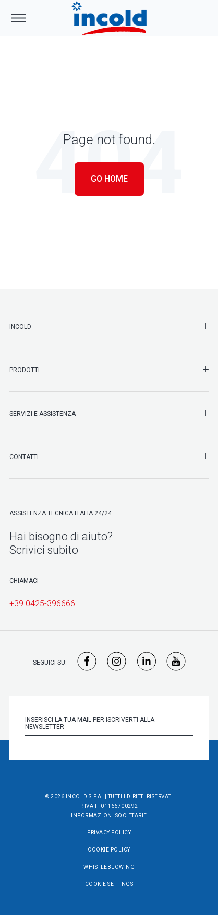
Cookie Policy (109, 850)
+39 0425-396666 (42, 603)
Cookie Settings (109, 884)
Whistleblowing (109, 867)
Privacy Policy (109, 832)
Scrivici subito (43, 549)
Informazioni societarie (109, 815)
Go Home (109, 179)
